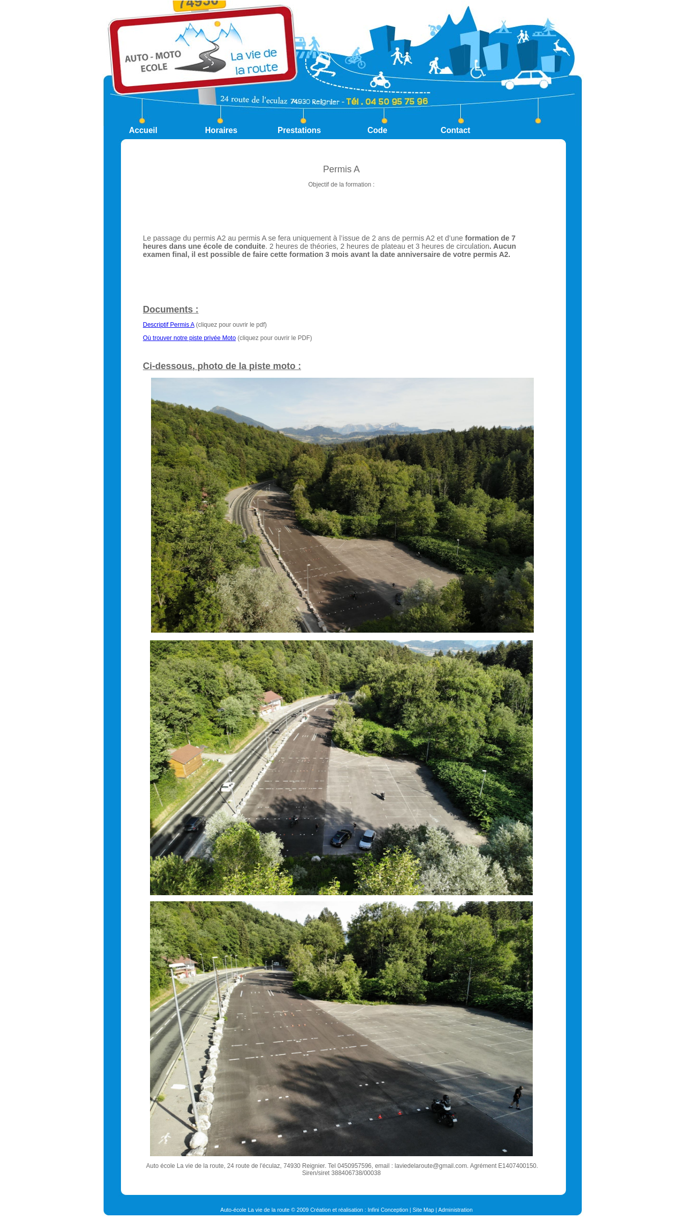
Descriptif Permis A (168, 324)
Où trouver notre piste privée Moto (189, 338)
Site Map (423, 1210)
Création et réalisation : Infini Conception (359, 1210)
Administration (455, 1210)
